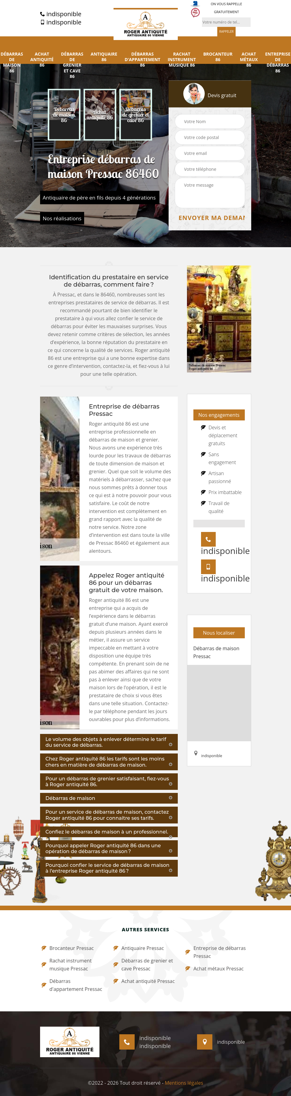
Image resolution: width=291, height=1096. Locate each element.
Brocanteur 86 (218, 56)
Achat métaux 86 (249, 59)
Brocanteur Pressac (68, 948)
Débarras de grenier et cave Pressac (143, 964)
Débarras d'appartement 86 (142, 59)
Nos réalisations (62, 218)
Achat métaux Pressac (214, 968)
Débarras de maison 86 (12, 62)
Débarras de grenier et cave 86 (72, 65)
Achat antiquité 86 (42, 59)
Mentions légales (184, 1083)
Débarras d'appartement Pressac (72, 985)
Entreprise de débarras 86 (277, 62)
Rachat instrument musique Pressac (67, 964)
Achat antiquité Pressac (144, 981)
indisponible (60, 14)
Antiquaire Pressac (139, 948)
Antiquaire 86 (104, 56)
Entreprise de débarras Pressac (215, 952)
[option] (64, 115)
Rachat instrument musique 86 (182, 59)
